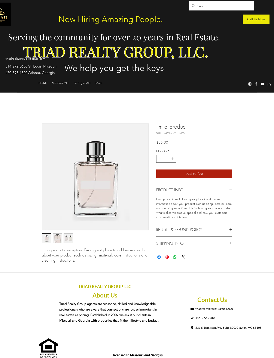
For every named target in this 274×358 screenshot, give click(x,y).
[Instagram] (250, 84)
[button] (137, 46)
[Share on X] (183, 257)
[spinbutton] (166, 158)
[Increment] (172, 158)
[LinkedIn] (269, 84)
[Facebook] (256, 84)
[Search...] (221, 6)
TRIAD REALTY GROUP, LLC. (115, 51)
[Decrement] (159, 158)
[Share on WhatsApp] (175, 257)
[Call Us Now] (256, 19)
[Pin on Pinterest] (167, 257)
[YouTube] (263, 84)
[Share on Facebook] (159, 257)
